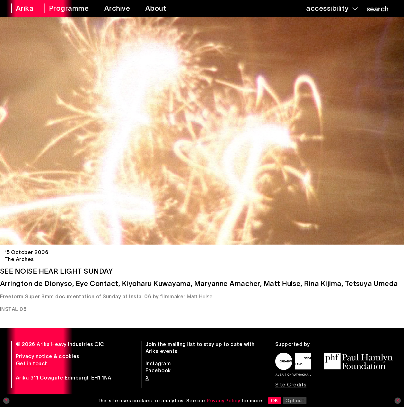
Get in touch (32, 363)
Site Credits (290, 384)
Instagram (158, 363)
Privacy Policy (224, 400)
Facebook (158, 370)
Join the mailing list (170, 344)
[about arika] (163, 8)
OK (274, 400)
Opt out (294, 400)
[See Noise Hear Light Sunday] (202, 131)
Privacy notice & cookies (47, 356)
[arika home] (23, 8)
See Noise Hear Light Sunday (56, 271)
